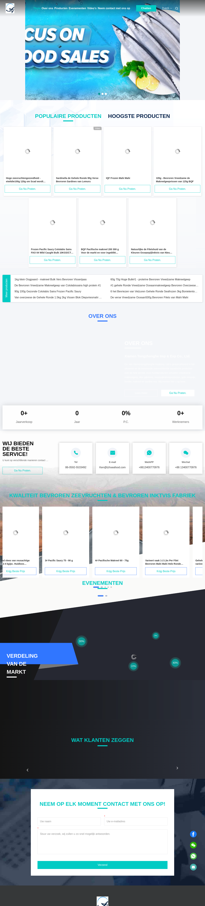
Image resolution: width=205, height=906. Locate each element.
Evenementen (77, 8)
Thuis (36, 8)
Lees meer (141, 393)
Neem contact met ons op (114, 8)
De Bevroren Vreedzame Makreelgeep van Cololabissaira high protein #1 (57, 285)
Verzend (103, 864)
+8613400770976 (149, 467)
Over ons (47, 8)
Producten (61, 8)
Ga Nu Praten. (27, 188)
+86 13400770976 (185, 467)
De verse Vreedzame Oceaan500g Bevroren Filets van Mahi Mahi (149, 297)
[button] (28, 770)
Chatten (146, 8)
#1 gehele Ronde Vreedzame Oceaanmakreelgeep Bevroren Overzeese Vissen (154, 285)
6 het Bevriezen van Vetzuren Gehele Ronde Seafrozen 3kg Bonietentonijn (154, 291)
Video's (91, 8)
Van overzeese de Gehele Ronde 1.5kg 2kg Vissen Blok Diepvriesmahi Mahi (58, 297)
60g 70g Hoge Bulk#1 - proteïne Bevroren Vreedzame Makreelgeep (150, 279)
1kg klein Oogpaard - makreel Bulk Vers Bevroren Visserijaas (50, 279)
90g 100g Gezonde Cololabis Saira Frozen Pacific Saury (47, 291)
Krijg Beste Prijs (26, 571)
